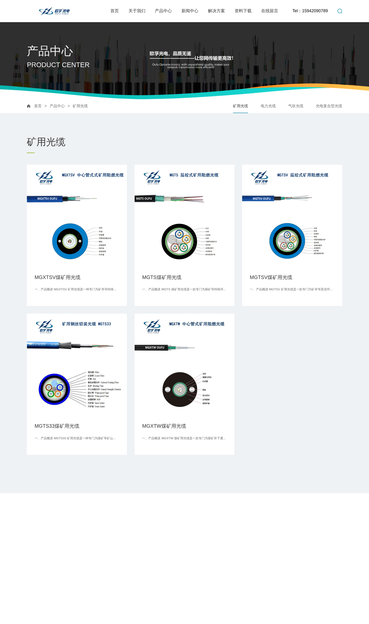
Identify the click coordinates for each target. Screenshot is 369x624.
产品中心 (163, 10)
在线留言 (269, 10)
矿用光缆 (80, 106)
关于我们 (136, 10)
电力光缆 (268, 106)
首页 (114, 10)
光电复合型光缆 (329, 106)
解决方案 (216, 10)
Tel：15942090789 (310, 10)
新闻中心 (189, 10)
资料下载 (243, 10)
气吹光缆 (295, 106)
